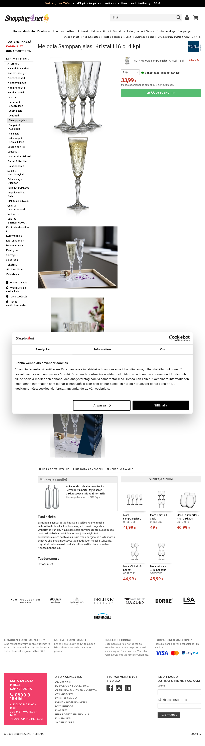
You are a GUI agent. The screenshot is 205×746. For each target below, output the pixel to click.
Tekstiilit (12, 265)
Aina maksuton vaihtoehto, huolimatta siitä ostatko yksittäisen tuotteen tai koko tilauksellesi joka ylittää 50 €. (27, 645)
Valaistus (13, 274)
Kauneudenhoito (24, 31)
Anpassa (102, 405)
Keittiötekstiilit (17, 78)
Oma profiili (63, 682)
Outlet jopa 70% (57, 3)
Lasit (128, 37)
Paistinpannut (15, 166)
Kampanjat (185, 31)
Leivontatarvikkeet (19, 156)
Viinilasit (14, 133)
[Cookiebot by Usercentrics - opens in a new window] (172, 338)
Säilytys (12, 255)
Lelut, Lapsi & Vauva (140, 31)
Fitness (96, 31)
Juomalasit (15, 111)
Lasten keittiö (16, 147)
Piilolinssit (44, 31)
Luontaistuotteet (64, 31)
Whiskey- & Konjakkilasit (16, 140)
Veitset (13, 214)
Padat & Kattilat (17, 161)
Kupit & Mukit (15, 92)
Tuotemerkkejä (166, 31)
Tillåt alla (160, 405)
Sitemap (40, 734)
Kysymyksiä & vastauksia (16, 289)
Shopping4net (71, 37)
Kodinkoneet (16, 88)
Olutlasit (14, 115)
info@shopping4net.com (26, 719)
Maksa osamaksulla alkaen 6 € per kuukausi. (147, 85)
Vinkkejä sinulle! (53, 479)
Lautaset (14, 152)
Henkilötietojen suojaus (72, 714)
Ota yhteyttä (64, 694)
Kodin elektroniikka (18, 229)
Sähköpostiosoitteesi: (173, 700)
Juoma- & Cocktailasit (16, 104)
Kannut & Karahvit (18, 68)
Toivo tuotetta (16, 296)
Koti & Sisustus (114, 31)
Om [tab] (162, 349)
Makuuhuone (15, 245)
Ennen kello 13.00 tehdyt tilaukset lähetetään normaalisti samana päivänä (77, 645)
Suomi (196, 734)
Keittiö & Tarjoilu (113, 37)
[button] (196, 17)
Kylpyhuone (14, 236)
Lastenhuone (15, 241)
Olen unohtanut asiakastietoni (76, 690)
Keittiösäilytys (16, 73)
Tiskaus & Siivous (18, 201)
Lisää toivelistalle (54, 469)
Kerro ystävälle (120, 469)
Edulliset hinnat (66, 698)
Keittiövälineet (16, 83)
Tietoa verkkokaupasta (16, 303)
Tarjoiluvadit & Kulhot (16, 194)
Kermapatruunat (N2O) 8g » (83, 497)
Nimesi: (162, 686)
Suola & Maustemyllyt (15, 172)
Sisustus (12, 260)
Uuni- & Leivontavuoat (16, 207)
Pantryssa (12, 250)
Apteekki (83, 31)
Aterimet (13, 64)
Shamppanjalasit (144, 37)
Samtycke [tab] (42, 349)
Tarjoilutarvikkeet (18, 188)
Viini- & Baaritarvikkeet (17, 220)
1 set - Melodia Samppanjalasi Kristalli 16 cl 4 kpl (161, 61)
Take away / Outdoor (14, 181)
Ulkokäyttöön (15, 269)
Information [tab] (102, 349)
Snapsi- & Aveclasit (14, 127)
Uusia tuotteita (18, 51)
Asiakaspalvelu (16, 282)
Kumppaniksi (63, 718)
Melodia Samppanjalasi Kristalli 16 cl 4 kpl (179, 37)
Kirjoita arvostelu (87, 469)
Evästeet (61, 710)
